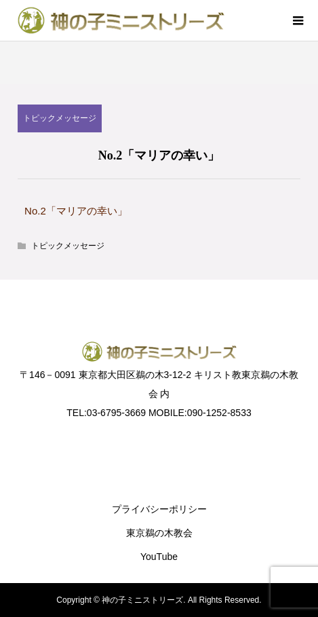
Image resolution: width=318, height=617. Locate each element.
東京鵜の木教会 (159, 532)
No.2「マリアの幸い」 (75, 211)
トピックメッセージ (59, 118)
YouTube (159, 556)
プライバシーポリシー (159, 509)
